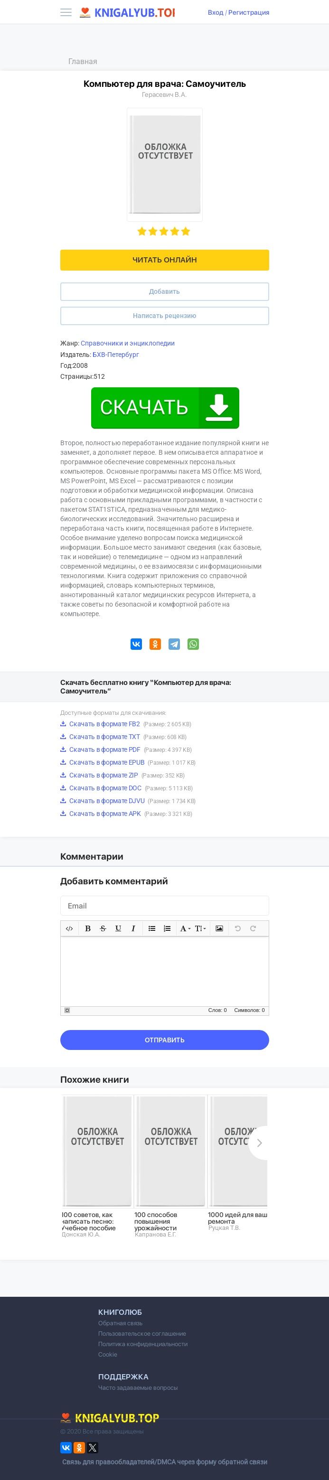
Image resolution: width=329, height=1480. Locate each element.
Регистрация (248, 12)
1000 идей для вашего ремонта (243, 1218)
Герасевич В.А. (164, 94)
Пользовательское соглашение (142, 1333)
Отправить (165, 1040)
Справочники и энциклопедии (128, 343)
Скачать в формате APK (126, 813)
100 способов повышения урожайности (155, 1221)
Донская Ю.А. (80, 1234)
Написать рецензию (164, 315)
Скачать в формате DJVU (128, 801)
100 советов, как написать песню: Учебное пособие (88, 1221)
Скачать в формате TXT (123, 736)
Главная (82, 61)
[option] (97, 1166)
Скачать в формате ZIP (122, 775)
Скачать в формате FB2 (125, 724)
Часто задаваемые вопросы (138, 1387)
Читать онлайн (164, 259)
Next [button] (257, 1143)
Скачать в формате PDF (126, 749)
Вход (216, 12)
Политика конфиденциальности (143, 1344)
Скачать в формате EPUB (128, 762)
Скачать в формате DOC (126, 788)
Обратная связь (120, 1323)
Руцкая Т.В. (224, 1227)
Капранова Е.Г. (155, 1234)
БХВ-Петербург (116, 354)
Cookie (107, 1354)
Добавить (164, 291)
